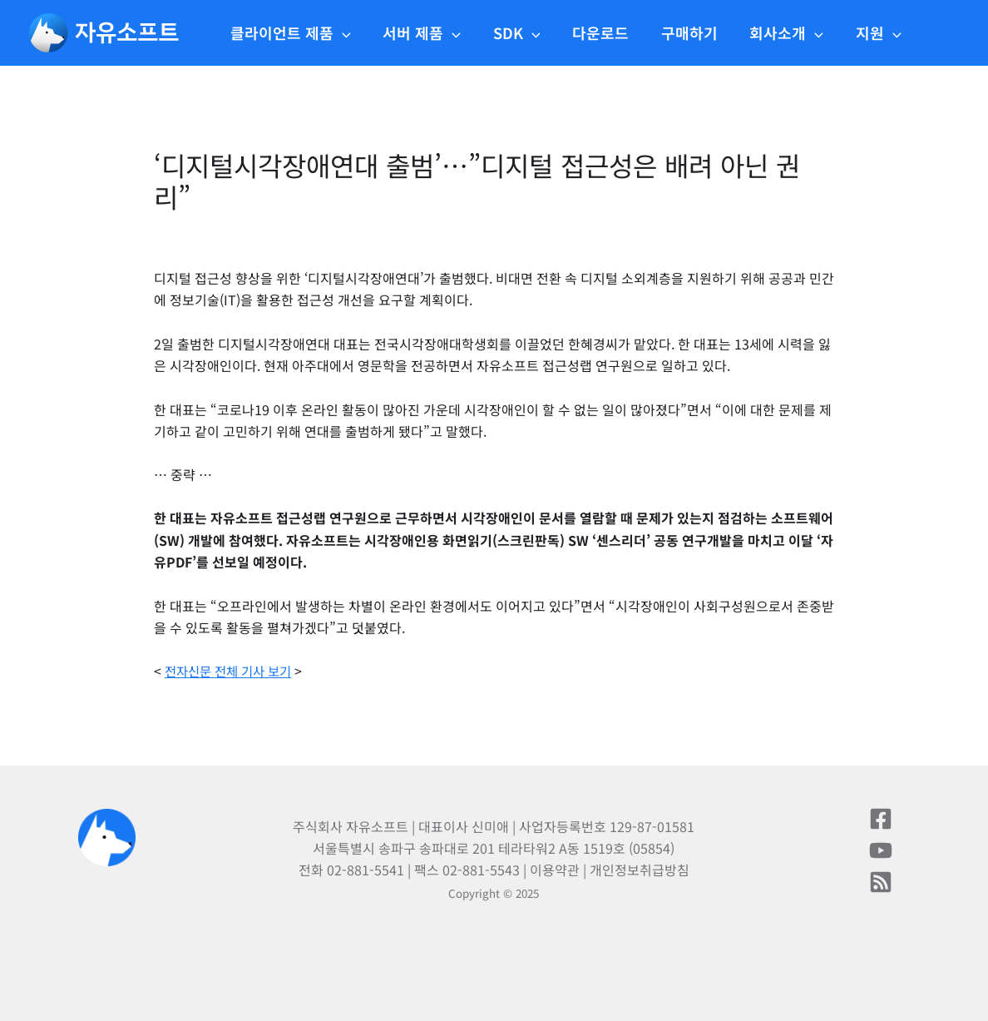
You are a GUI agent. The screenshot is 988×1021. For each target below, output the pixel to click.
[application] (356, 32)
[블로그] (880, 882)
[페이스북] (880, 818)
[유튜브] (880, 850)
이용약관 (555, 870)
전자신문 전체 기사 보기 (232, 671)
